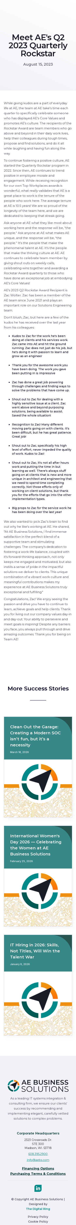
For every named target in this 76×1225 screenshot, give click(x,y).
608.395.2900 (38, 1154)
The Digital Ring (38, 1209)
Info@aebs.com (38, 1160)
